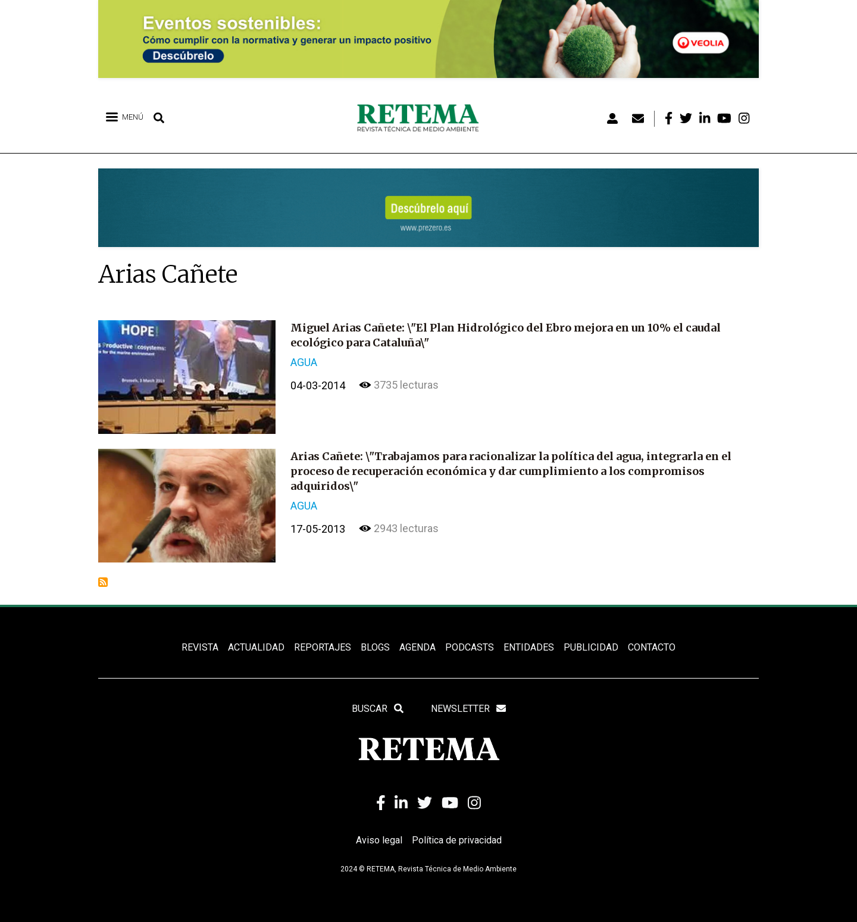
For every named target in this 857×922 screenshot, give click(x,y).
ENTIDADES (528, 647)
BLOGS (375, 647)
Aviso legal (379, 840)
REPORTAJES (322, 647)
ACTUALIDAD (256, 647)
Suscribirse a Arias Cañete (103, 582)
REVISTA (200, 647)
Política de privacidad (457, 840)
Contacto (651, 647)
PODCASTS (469, 647)
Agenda (417, 647)
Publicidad (591, 647)
